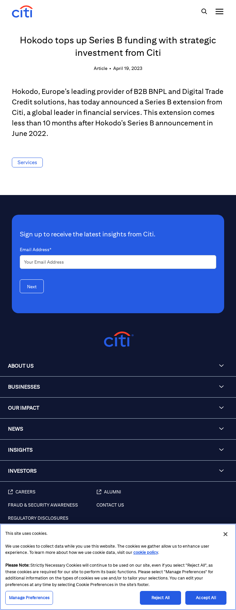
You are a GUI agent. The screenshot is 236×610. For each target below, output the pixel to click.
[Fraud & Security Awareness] (52, 508)
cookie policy (145, 552)
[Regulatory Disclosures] (52, 521)
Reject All (160, 597)
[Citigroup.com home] (118, 339)
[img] (204, 11)
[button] (118, 366)
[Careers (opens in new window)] (52, 495)
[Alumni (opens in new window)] (162, 495)
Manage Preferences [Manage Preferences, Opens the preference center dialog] (29, 597)
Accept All (206, 597)
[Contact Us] (162, 508)
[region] (118, 567)
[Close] (225, 534)
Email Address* (35, 249)
